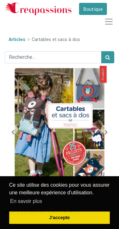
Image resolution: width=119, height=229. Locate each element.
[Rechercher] (107, 57)
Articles (17, 39)
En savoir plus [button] (26, 201)
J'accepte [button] (59, 217)
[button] (13, 129)
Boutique (93, 9)
